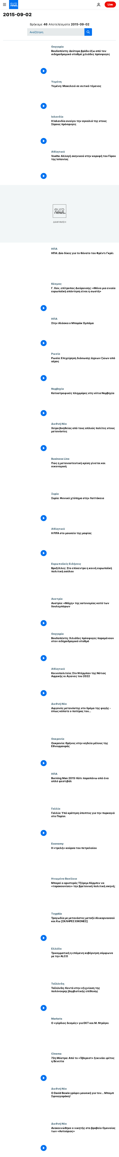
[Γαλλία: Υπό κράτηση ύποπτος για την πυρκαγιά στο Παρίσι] (83, 824)
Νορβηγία (57, 388)
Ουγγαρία (57, 46)
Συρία (55, 493)
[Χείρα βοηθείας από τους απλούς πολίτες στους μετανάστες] (83, 440)
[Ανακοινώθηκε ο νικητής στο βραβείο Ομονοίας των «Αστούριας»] (83, 1139)
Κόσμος (56, 283)
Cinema (56, 1053)
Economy (57, 843)
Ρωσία (55, 353)
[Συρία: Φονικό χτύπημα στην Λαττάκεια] (83, 510)
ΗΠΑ (54, 248)
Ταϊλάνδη (57, 983)
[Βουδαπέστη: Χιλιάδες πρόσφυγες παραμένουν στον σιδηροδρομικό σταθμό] (83, 650)
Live (110, 4)
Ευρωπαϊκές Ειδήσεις (66, 563)
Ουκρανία (57, 738)
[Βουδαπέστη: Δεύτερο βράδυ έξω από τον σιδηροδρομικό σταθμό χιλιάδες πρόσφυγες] (83, 62)
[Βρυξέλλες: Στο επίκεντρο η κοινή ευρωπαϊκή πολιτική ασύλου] (83, 580)
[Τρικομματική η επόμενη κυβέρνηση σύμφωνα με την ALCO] (83, 964)
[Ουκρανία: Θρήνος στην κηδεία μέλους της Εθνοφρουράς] (83, 755)
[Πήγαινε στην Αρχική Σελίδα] (13, 4)
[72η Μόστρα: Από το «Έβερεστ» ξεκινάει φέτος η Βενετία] (83, 1069)
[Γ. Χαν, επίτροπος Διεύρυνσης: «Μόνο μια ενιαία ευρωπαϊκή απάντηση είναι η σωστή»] (83, 300)
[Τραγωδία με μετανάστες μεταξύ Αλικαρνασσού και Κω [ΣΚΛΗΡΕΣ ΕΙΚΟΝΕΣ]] (83, 929)
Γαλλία (55, 808)
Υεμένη (56, 81)
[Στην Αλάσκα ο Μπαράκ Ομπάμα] (83, 335)
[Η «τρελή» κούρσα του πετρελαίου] (83, 859)
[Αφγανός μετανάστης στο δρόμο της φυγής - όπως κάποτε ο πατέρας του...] (83, 720)
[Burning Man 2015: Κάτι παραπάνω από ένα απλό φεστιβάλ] (83, 790)
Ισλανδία (57, 116)
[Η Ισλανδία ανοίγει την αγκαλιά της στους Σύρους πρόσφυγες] (83, 132)
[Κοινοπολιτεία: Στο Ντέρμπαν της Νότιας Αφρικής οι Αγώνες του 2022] (83, 685)
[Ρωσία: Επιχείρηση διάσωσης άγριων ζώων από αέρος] (83, 370)
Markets (56, 1018)
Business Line (60, 458)
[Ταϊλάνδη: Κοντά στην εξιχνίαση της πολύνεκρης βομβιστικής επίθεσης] (83, 999)
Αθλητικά (58, 151)
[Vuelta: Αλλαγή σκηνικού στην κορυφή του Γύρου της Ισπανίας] (83, 167)
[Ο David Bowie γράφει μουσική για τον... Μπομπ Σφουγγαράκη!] (83, 1104)
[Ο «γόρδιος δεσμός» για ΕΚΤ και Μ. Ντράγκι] (83, 1034)
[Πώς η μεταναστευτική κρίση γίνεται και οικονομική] (83, 475)
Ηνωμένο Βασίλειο (64, 878)
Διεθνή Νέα (59, 423)
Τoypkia (56, 913)
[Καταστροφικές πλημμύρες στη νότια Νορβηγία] (83, 405)
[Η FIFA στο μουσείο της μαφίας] (83, 545)
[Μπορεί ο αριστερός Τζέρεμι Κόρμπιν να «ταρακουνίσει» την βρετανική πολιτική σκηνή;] (83, 894)
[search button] (88, 32)
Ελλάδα (56, 948)
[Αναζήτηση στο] (59, 32)
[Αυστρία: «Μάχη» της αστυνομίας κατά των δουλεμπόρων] (83, 615)
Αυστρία (57, 598)
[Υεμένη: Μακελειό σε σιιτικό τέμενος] (83, 97)
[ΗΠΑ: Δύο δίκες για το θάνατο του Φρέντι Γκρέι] (83, 265)
